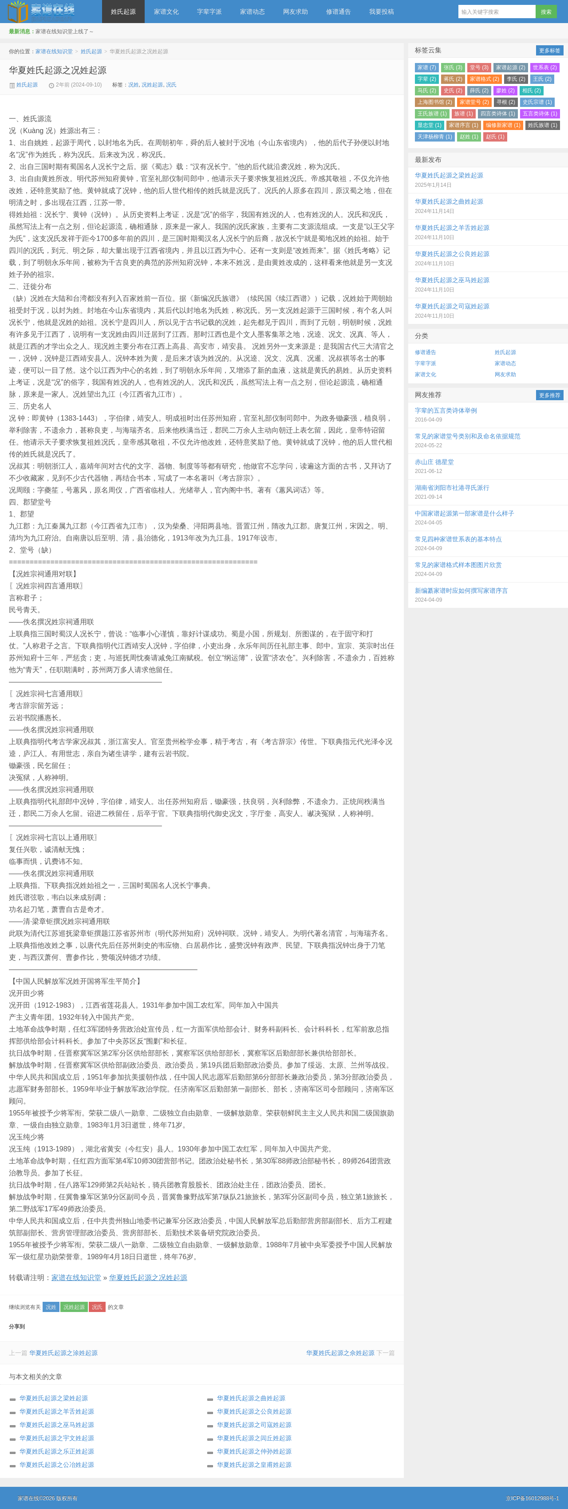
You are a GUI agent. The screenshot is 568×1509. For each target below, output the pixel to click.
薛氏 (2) (479, 90)
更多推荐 (549, 395)
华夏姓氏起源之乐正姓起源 (57, 1451)
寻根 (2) (506, 102)
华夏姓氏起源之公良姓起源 (254, 1411)
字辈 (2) (427, 79)
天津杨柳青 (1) (435, 137)
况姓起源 (152, 85)
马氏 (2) (427, 90)
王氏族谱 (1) (432, 113)
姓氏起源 (123, 11)
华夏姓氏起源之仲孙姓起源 (254, 1451)
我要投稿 (381, 11)
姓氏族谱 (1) (542, 125)
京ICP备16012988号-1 (532, 1498)
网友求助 (295, 11)
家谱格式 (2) (484, 79)
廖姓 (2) (505, 90)
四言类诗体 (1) (498, 113)
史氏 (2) (453, 90)
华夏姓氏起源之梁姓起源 (54, 1398)
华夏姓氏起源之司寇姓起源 (254, 1424)
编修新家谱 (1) (503, 125)
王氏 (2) (542, 79)
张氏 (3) (453, 67)
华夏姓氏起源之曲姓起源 (251, 1398)
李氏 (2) (516, 79)
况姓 (133, 85)
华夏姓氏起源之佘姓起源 (340, 1352)
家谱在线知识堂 (51, 11)
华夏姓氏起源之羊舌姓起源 (57, 1411)
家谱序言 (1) (463, 125)
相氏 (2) (531, 90)
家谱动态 (252, 11)
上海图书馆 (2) (435, 102)
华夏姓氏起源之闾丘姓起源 (254, 1438)
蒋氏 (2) (453, 79)
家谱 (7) (427, 67)
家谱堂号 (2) (474, 102)
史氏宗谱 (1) (537, 102)
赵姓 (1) (469, 137)
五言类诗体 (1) (540, 113)
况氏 (171, 85)
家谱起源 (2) (510, 67)
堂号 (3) (479, 67)
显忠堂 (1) (430, 125)
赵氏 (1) (495, 137)
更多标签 (549, 50)
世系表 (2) (545, 67)
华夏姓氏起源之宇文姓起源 (57, 1438)
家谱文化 (166, 11)
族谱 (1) (463, 113)
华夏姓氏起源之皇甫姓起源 (254, 1464)
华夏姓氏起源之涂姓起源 (63, 1352)
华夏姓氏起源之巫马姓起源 (57, 1424)
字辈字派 (209, 11)
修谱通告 (338, 11)
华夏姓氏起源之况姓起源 (57, 70)
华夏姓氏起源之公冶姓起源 (57, 1464)
